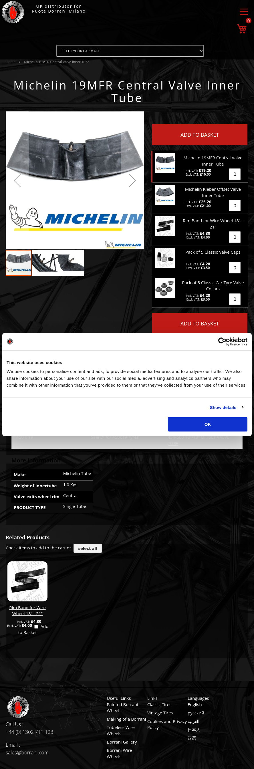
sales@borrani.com (27, 752)
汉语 (192, 738)
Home (10, 61)
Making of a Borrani (126, 719)
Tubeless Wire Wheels (121, 730)
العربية (193, 721)
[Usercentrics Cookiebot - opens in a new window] (222, 341)
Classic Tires (159, 704)
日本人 (194, 729)
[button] (17, 180)
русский (196, 713)
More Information (36, 460)
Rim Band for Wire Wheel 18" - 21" (27, 610)
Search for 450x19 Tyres (115, 437)
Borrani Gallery (122, 742)
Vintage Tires (160, 713)
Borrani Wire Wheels (119, 753)
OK (208, 424)
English (195, 704)
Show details (223, 407)
